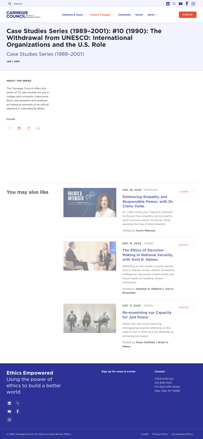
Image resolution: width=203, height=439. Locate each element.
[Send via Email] (38, 128)
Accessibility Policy (182, 434)
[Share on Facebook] (29, 128)
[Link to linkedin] (168, 3)
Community (124, 14)
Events (139, 14)
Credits (145, 434)
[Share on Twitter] (10, 128)
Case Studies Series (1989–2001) (45, 54)
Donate (188, 14)
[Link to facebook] (187, 3)
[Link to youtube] (180, 3)
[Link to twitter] (174, 3)
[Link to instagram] (193, 3)
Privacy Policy (160, 434)
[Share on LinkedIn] (19, 128)
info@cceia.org (164, 378)
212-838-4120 (163, 382)
